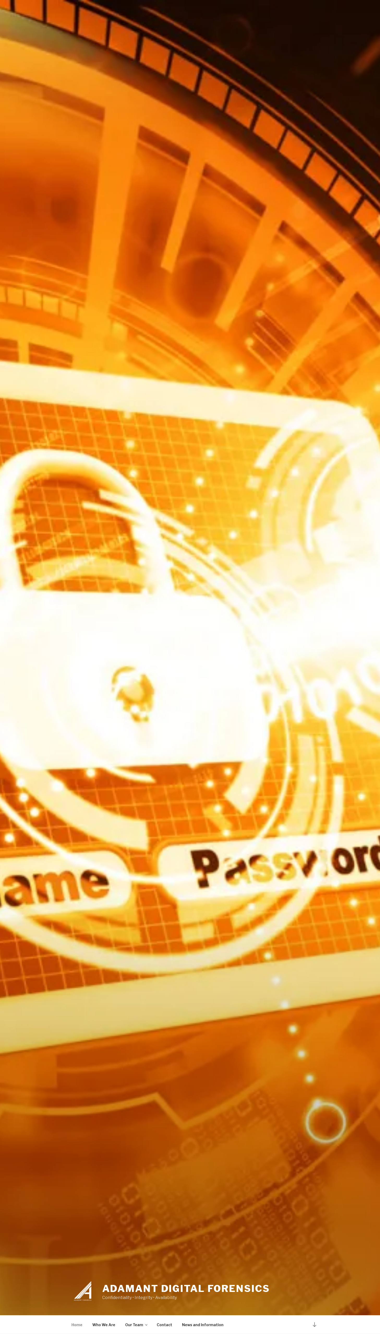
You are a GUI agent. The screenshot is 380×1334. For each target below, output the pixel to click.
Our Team (136, 1325)
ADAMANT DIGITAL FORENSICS (186, 1288)
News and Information (203, 1325)
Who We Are (103, 1325)
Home (76, 1325)
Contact (164, 1325)
